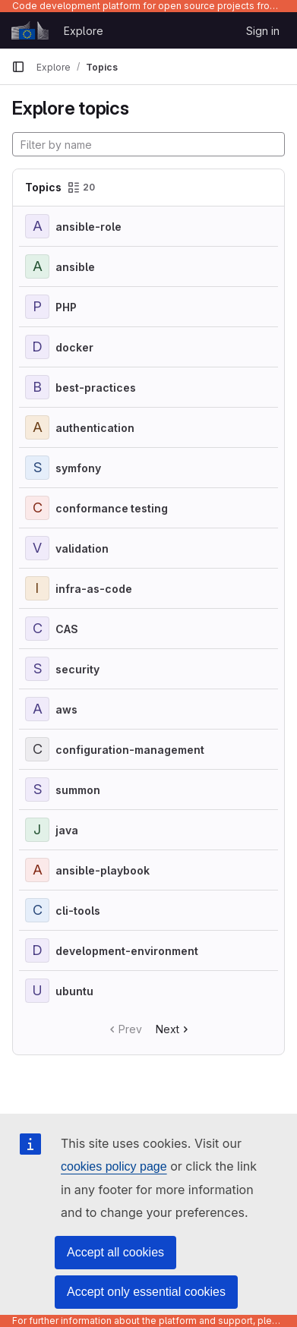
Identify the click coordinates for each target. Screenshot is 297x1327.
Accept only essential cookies (146, 1291)
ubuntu (74, 991)
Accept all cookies (115, 1252)
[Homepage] (30, 30)
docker (74, 347)
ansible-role (88, 226)
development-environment (126, 950)
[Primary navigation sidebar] (18, 67)
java (66, 830)
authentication (94, 427)
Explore (83, 30)
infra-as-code (93, 588)
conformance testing (111, 508)
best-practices (95, 387)
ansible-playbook (102, 870)
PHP (66, 307)
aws (66, 709)
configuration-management (129, 749)
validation (82, 548)
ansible (75, 266)
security (77, 669)
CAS (66, 629)
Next (173, 1029)
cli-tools (77, 910)
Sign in (263, 30)
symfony (78, 468)
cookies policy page (114, 1166)
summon (77, 789)
